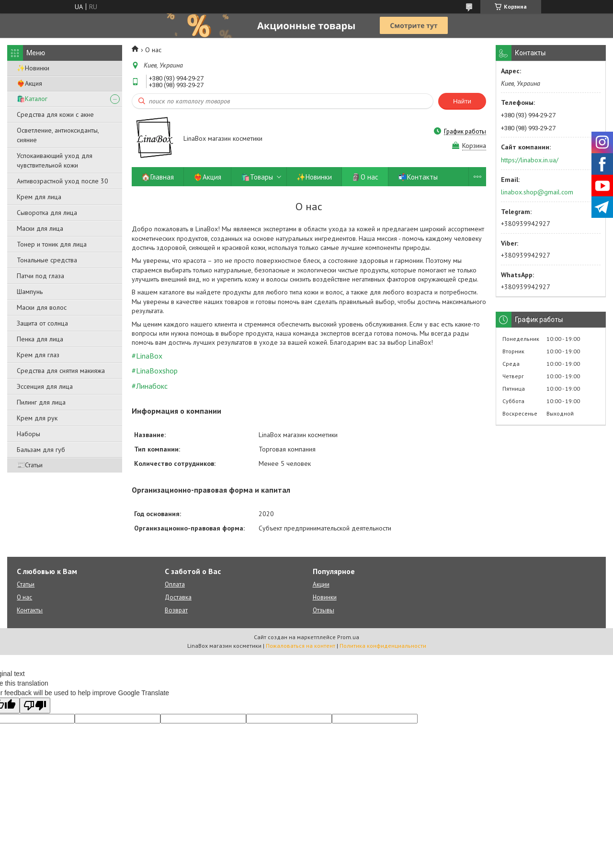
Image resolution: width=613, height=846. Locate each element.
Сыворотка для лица (47, 212)
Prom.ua (348, 637)
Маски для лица (40, 228)
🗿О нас (365, 176)
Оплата (175, 584)
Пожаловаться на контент (300, 645)
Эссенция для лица (45, 386)
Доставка (178, 597)
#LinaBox (147, 356)
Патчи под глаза (40, 275)
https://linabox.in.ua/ (529, 160)
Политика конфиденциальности (383, 645)
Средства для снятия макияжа (61, 370)
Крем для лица (39, 196)
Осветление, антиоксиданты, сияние (58, 135)
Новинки (325, 597)
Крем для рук (37, 418)
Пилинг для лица (41, 402)
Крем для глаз (38, 354)
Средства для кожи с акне (55, 114)
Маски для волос (42, 307)
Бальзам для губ (41, 449)
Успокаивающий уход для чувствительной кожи (54, 160)
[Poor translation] (35, 705)
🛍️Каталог (32, 98)
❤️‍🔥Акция (29, 83)
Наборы (28, 433)
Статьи (25, 584)
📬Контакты (418, 176)
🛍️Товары (257, 176)
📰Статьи (30, 465)
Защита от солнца (42, 323)
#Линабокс (150, 386)
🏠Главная (157, 176)
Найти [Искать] (462, 101)
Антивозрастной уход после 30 (62, 181)
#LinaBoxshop (155, 370)
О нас (24, 597)
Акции (321, 584)
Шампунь (30, 291)
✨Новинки (33, 68)
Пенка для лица (40, 339)
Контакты (30, 610)
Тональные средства (47, 260)
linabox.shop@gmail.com (537, 192)
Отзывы (323, 610)
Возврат (176, 610)
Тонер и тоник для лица (52, 244)
